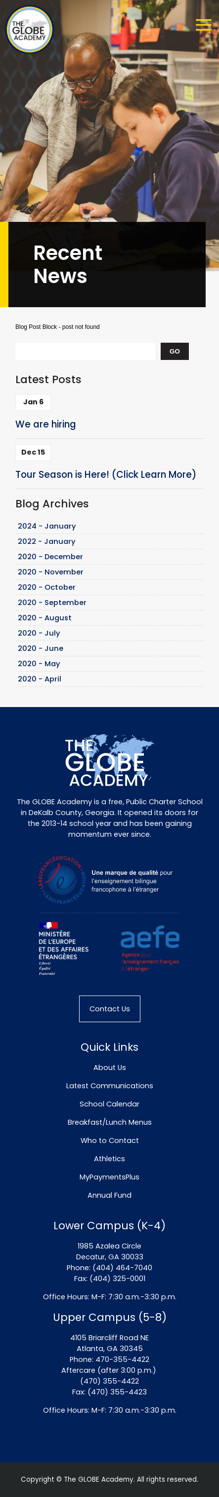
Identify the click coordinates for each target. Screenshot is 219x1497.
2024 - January (47, 526)
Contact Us (109, 1009)
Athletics (109, 1159)
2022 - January (47, 541)
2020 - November (51, 572)
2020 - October (47, 587)
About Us (109, 1067)
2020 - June (40, 648)
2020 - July (39, 633)
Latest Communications (109, 1086)
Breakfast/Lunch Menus (110, 1122)
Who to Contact (110, 1140)
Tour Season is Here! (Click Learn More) (105, 474)
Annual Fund (109, 1195)
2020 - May (39, 664)
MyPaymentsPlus (109, 1177)
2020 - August (45, 618)
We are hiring (45, 424)
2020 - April (39, 679)
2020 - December (50, 557)
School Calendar (109, 1104)
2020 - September (52, 602)
